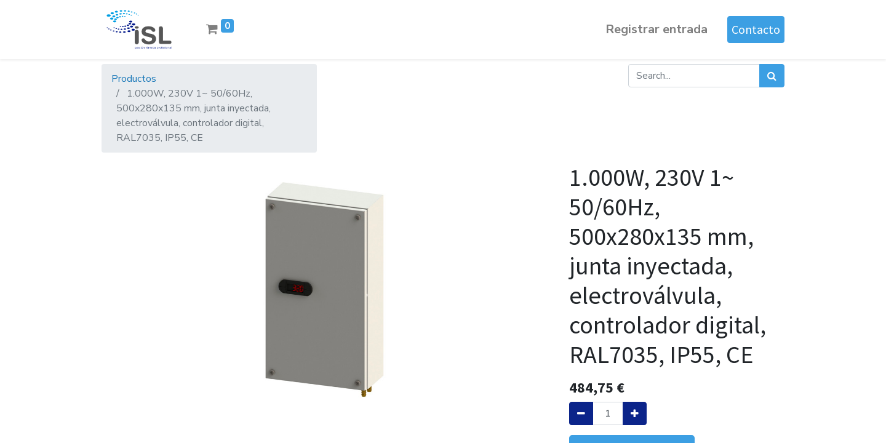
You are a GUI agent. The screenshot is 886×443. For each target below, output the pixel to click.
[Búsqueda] (771, 75)
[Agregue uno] (635, 413)
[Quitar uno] (581, 413)
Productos (133, 79)
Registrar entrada (656, 29)
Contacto (756, 29)
